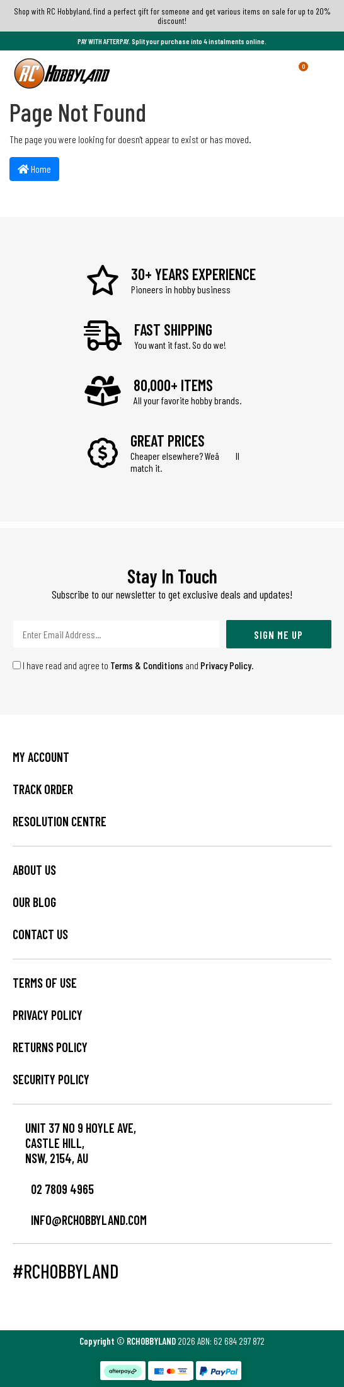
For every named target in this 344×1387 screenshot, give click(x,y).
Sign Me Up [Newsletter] (278, 634)
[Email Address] (116, 634)
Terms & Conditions (146, 665)
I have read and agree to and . (133, 665)
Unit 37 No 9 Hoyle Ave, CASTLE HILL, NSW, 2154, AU (80, 1143)
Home (34, 169)
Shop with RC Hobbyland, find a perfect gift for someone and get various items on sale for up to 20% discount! (172, 15)
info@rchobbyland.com (80, 1219)
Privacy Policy (225, 665)
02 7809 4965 (53, 1189)
